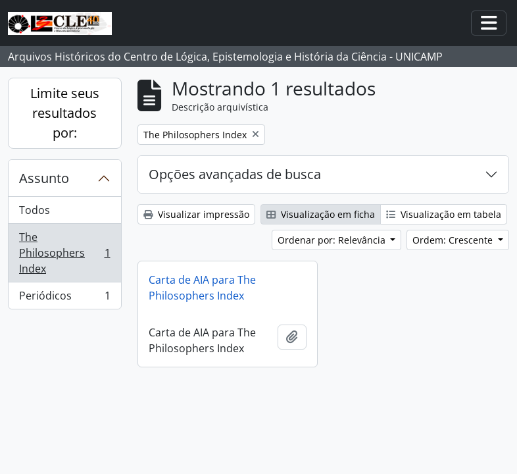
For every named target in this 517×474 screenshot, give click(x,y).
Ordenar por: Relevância (333, 240)
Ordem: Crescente (453, 240)
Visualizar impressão (196, 214)
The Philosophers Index (64, 253)
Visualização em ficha (320, 214)
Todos (34, 210)
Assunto (44, 178)
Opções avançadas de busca (235, 174)
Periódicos (64, 298)
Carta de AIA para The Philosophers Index (202, 288)
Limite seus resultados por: (64, 113)
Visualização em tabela (443, 214)
